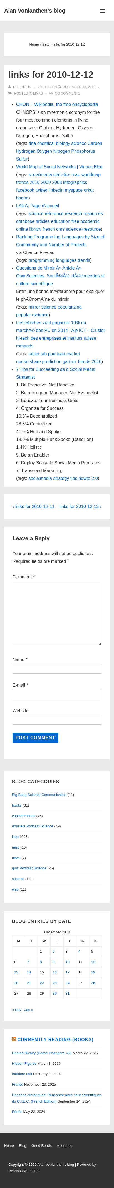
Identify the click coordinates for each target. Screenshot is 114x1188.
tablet (33, 353)
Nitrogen (61, 151)
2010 (35, 182)
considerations (23, 816)
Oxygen (44, 151)
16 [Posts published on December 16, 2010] (54, 972)
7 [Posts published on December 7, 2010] (28, 962)
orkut (89, 190)
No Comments (67, 93)
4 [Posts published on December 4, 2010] (79, 951)
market (73, 353)
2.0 (94, 478)
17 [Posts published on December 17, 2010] (68, 972)
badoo (22, 198)
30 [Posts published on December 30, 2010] (54, 993)
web (15, 889)
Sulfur (22, 159)
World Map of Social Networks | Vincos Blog (59, 166)
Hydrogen (25, 151)
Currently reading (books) (55, 1039)
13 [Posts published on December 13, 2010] (16, 972)
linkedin (56, 190)
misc (15, 847)
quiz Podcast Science (29, 868)
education (60, 221)
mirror (34, 307)
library (35, 229)
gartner (70, 361)
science (78, 143)
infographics (75, 182)
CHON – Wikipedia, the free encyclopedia (57, 104)
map (75, 174)
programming (41, 260)
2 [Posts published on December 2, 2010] (53, 951)
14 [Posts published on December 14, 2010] (29, 972)
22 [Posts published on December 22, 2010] (42, 983)
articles (43, 221)
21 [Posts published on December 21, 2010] (29, 983)
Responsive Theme (23, 1171)
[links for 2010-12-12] (79, 87)
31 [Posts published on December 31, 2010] (68, 993)
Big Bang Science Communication (39, 795)
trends (22, 182)
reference (54, 213)
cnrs (60, 229)
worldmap (91, 174)
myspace (74, 190)
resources (93, 213)
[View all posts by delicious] (20, 87)
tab (44, 353)
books (17, 805)
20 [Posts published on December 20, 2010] (16, 983)
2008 (57, 182)
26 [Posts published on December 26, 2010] (93, 983)
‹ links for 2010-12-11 (33, 506)
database (25, 221)
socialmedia (40, 174)
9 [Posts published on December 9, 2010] (53, 962)
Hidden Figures (24, 1063)
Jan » (28, 1010)
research (73, 213)
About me (65, 1145)
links (38, 93)
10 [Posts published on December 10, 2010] (68, 962)
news (16, 858)
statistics (61, 174)
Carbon (95, 143)
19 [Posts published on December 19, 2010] (93, 972)
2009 (46, 182)
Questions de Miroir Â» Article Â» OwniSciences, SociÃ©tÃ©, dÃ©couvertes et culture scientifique (60, 276)
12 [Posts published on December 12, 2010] (93, 962)
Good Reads (41, 1145)
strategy (61, 478)
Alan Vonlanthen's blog (34, 11)
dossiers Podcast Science (32, 826)
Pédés (17, 1112)
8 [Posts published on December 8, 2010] (41, 962)
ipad (61, 353)
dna (32, 143)
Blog (22, 1145)
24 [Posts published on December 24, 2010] (68, 983)
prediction (51, 361)
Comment (24, 577)
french (49, 229)
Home (9, 1145)
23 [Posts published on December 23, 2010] (54, 983)
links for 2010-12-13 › (80, 506)
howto (84, 478)
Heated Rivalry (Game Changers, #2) (42, 1053)
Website (21, 710)
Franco (17, 1084)
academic (89, 221)
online (22, 229)
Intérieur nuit (22, 1074)
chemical (46, 143)
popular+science (32, 314)
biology (63, 143)
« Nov (16, 1010)
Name (18, 659)
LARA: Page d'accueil (37, 205)
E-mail (19, 685)
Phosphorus (83, 151)
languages (66, 260)
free (75, 221)
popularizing (69, 307)
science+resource (83, 229)
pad (52, 353)
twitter (41, 190)
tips (73, 478)
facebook (25, 190)
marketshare (28, 361)
